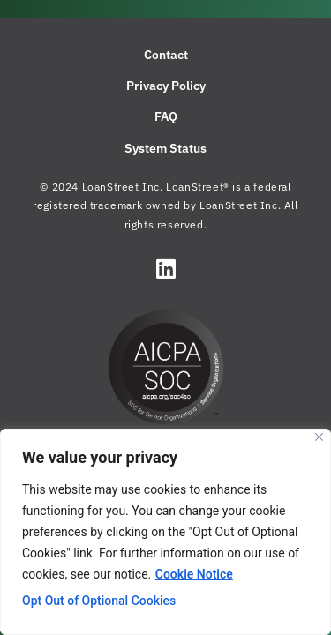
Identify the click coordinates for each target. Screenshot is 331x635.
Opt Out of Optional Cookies (99, 601)
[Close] (319, 437)
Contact (166, 55)
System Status (165, 148)
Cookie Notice (194, 574)
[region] (165, 532)
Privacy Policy (166, 85)
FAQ (165, 116)
